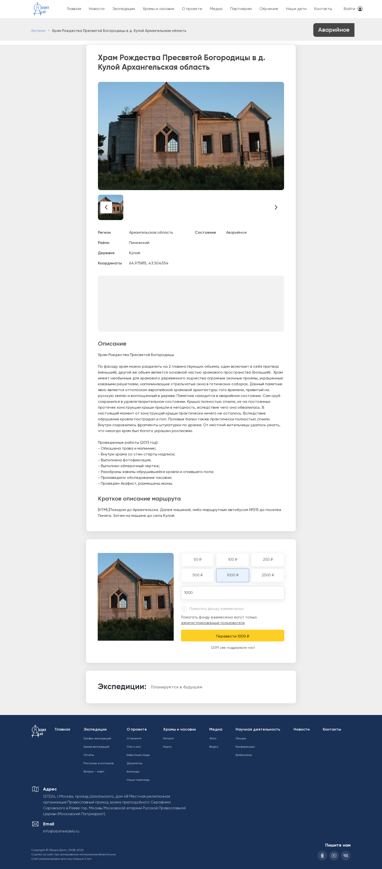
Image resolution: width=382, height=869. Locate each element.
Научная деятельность (258, 730)
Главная (74, 9)
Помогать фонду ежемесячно (216, 609)
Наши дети (296, 9)
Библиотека (244, 755)
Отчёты (89, 755)
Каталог (38, 31)
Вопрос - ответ (94, 771)
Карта (167, 746)
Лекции (241, 738)
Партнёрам (241, 9)
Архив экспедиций (96, 746)
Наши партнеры (138, 780)
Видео (213, 746)
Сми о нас (134, 746)
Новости (97, 9)
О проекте (192, 9)
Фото (212, 738)
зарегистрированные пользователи (213, 623)
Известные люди (138, 755)
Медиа (216, 9)
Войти (349, 9)
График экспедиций (97, 738)
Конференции (245, 746)
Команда (133, 771)
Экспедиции (123, 9)
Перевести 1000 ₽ (232, 636)
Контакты (323, 9)
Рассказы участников (99, 763)
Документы (134, 763)
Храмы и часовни (158, 9)
